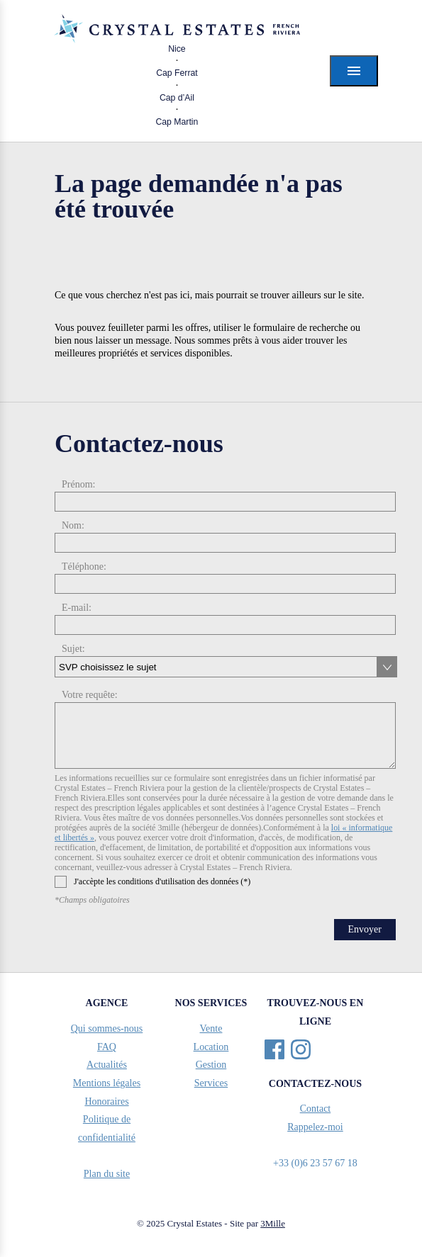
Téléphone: (84, 566)
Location (211, 1047)
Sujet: (73, 648)
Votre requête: (90, 694)
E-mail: (76, 607)
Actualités (107, 1064)
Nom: (73, 525)
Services (211, 1083)
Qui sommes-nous (107, 1028)
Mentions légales (106, 1083)
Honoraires (106, 1101)
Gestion (211, 1064)
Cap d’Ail (177, 98)
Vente (211, 1028)
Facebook (274, 1049)
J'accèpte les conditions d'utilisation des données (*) (152, 882)
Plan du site (107, 1173)
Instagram (300, 1049)
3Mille (272, 1223)
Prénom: (78, 484)
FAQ (106, 1047)
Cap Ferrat (177, 73)
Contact (315, 1108)
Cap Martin (176, 122)
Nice (177, 49)
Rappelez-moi (315, 1127)
